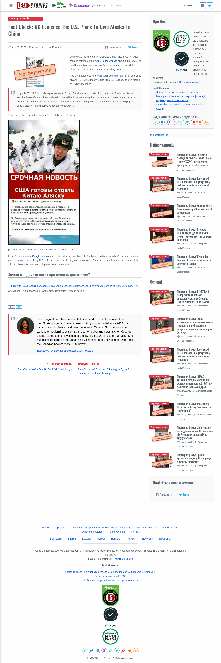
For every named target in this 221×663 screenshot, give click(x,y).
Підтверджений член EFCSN (172, 100)
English (72, 538)
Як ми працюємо (146, 527)
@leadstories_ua (159, 134)
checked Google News (35, 256)
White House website (106, 61)
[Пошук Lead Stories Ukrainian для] (145, 5)
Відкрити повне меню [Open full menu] (11, 5)
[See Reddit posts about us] (200, 122)
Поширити (113, 47)
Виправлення (117, 531)
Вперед (189, 5)
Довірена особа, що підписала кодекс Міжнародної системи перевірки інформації (110, 572)
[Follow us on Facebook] (168, 122)
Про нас (60, 527)
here (116, 75)
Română (115, 538)
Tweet (133, 47)
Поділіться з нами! (189, 82)
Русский (131, 538)
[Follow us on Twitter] (187, 122)
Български (56, 538)
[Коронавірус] (79, 5)
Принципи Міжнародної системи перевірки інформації (101, 527)
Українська (165, 538)
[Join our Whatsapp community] (181, 122)
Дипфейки (98, 5)
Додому (45, 527)
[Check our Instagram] (174, 122)
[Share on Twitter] (19, 307)
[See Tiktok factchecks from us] (155, 122)
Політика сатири (171, 527)
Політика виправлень (92, 531)
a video (98, 75)
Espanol (86, 538)
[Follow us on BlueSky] (162, 122)
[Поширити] (203, 5)
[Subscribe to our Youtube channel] (194, 122)
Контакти (136, 531)
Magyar (101, 538)
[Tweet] (210, 5)
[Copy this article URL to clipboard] (75, 286)
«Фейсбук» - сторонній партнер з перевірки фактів (110, 580)
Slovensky (147, 538)
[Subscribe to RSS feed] (206, 122)
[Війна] (58, 5)
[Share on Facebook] (11, 307)
